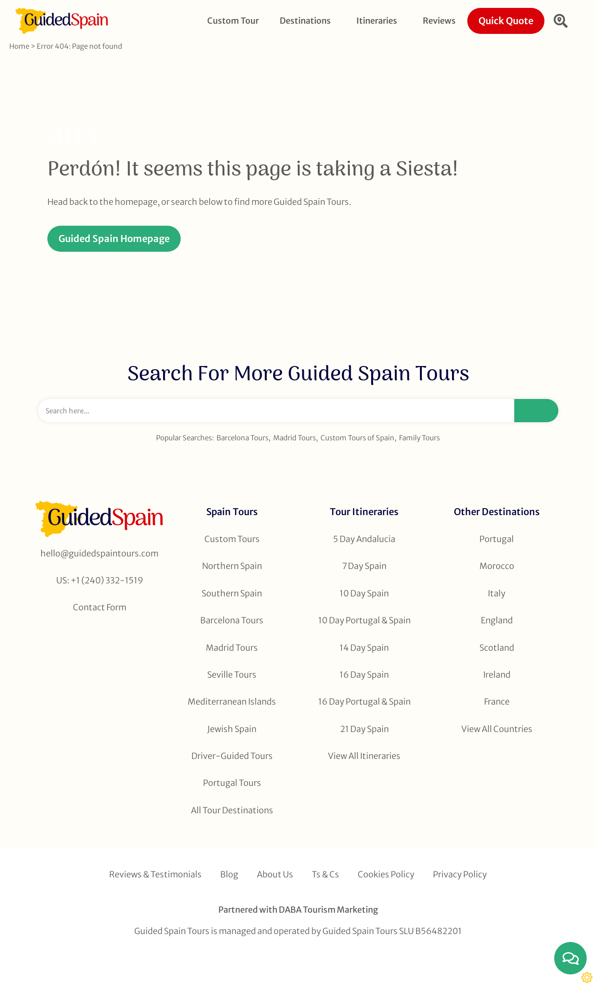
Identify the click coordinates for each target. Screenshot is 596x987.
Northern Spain (232, 566)
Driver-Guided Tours (232, 756)
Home (19, 46)
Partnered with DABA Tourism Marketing (298, 909)
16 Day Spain (364, 674)
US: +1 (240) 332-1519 (99, 580)
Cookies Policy (386, 874)
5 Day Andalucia (364, 539)
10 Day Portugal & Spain (364, 620)
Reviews (439, 20)
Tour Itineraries (364, 511)
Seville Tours (231, 674)
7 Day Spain (364, 566)
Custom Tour (233, 20)
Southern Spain (232, 593)
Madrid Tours (294, 437)
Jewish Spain (231, 729)
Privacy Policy (460, 874)
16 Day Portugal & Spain (364, 701)
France (497, 701)
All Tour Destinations (232, 810)
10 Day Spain (364, 593)
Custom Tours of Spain (357, 437)
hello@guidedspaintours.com (99, 553)
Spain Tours (232, 511)
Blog (229, 874)
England (497, 620)
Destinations (307, 20)
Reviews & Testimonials (155, 874)
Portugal (496, 539)
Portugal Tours (232, 783)
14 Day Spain (364, 647)
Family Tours (419, 437)
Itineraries (379, 20)
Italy (496, 593)
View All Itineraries (364, 756)
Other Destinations (497, 511)
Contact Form (99, 607)
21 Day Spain (364, 729)
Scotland (496, 647)
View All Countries (496, 729)
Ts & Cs (325, 874)
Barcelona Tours (242, 437)
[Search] (536, 410)
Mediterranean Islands (232, 701)
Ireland (497, 674)
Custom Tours (232, 539)
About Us (275, 874)
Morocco (496, 566)
